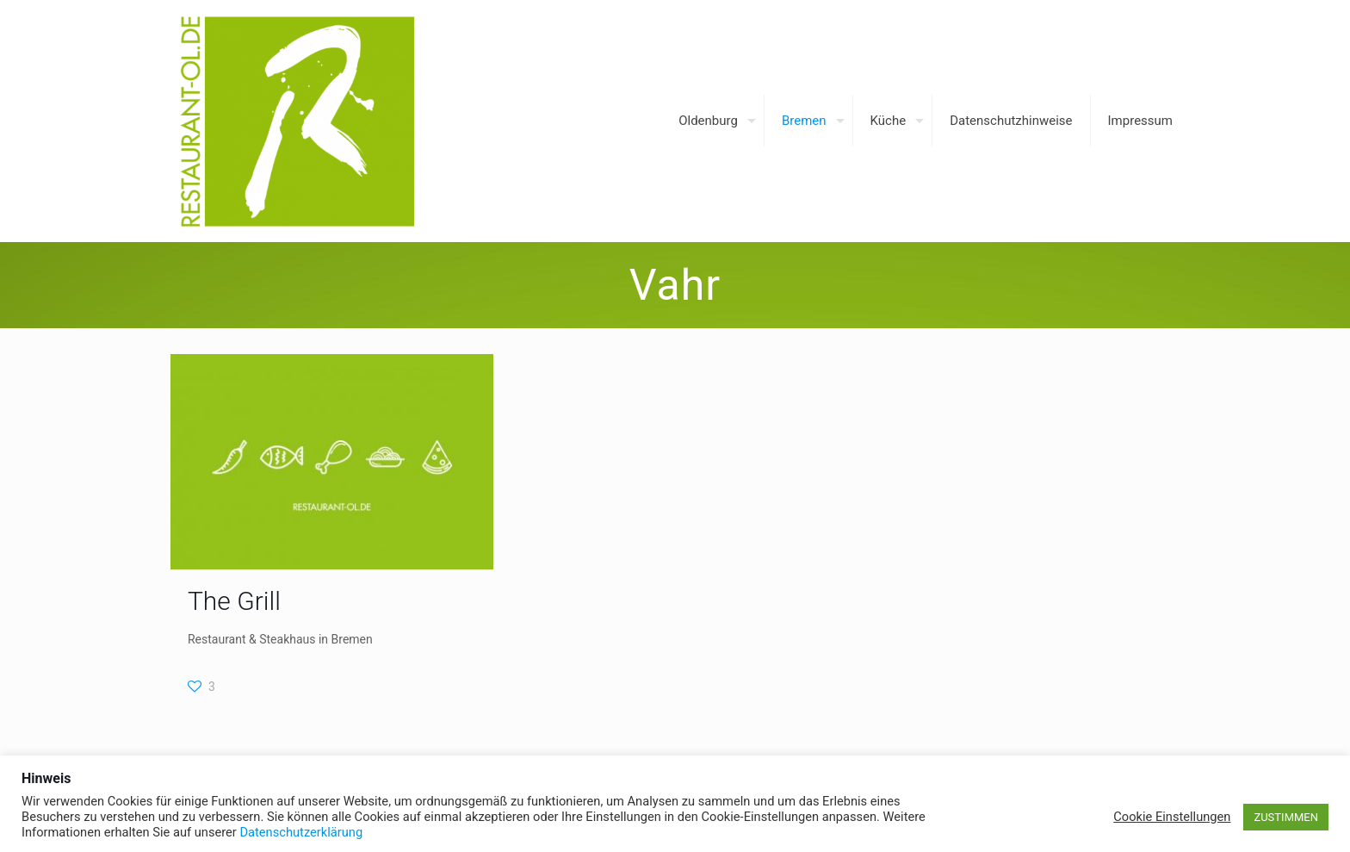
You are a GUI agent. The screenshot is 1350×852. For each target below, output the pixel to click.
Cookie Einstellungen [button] (1171, 816)
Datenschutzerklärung (300, 832)
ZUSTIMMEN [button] (1286, 817)
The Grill (234, 601)
